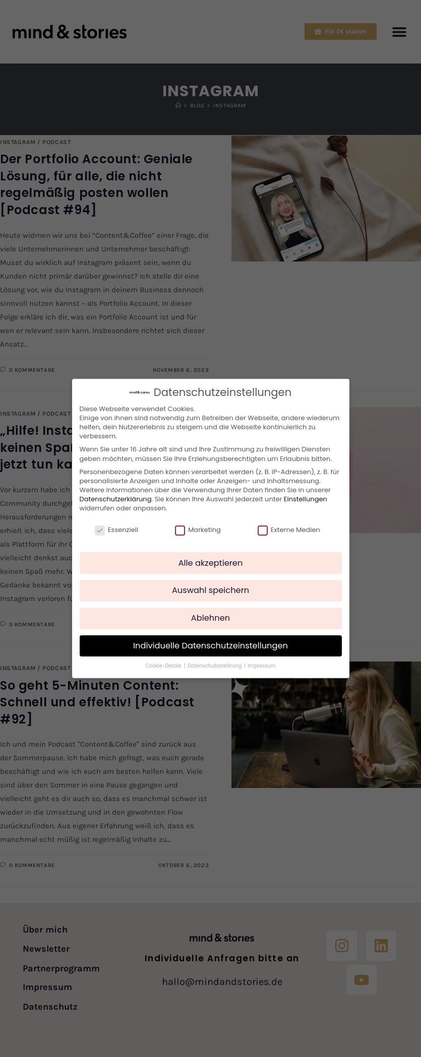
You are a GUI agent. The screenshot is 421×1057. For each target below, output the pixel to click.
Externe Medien (289, 525)
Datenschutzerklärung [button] (215, 661)
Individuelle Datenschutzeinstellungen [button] (210, 640)
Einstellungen (305, 494)
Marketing (198, 525)
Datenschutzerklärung (116, 494)
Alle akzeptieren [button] (210, 558)
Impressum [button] (261, 661)
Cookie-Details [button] (164, 661)
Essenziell (116, 525)
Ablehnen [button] (210, 613)
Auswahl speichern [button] (210, 585)
